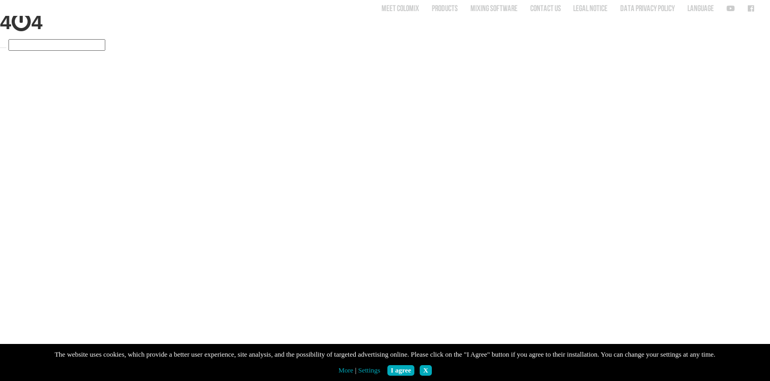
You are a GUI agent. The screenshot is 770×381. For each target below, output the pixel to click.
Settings (369, 370)
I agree (401, 370)
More (345, 370)
